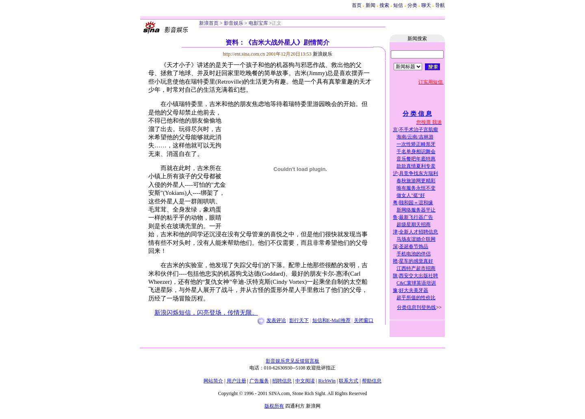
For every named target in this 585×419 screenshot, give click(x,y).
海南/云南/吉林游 (414, 137)
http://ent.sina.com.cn (244, 54)
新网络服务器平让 (416, 210)
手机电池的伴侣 (413, 254)
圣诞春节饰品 (413, 246)
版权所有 (274, 406)
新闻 (370, 5)
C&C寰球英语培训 (416, 283)
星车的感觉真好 (416, 261)
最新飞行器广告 (416, 217)
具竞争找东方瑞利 (418, 173)
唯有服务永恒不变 (416, 188)
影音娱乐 (233, 23)
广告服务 (259, 381)
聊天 (426, 5)
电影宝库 (257, 23)
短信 (398, 5)
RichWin (327, 381)
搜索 (384, 5)
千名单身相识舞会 (416, 151)
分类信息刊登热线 (416, 307)
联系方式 (348, 381)
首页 (357, 5)
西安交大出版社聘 (418, 276)
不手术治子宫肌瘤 (418, 129)
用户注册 (236, 381)
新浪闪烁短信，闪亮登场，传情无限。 (206, 312)
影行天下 (299, 320)
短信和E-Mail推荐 (331, 320)
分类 (412, 5)
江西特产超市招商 (416, 268)
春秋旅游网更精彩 (416, 181)
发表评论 (276, 320)
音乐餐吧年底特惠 (416, 159)
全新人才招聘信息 (418, 232)
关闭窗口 (363, 320)
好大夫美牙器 (413, 290)
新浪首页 (209, 23)
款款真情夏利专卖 (416, 166)
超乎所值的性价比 (416, 297)
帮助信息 (371, 381)
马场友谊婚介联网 (416, 239)
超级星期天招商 (413, 224)
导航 (440, 5)
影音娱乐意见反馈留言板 (292, 361)
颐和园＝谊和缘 (416, 202)
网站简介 (213, 381)
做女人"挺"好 (410, 195)
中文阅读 (305, 381)
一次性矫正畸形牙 (416, 144)
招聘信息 (282, 381)
